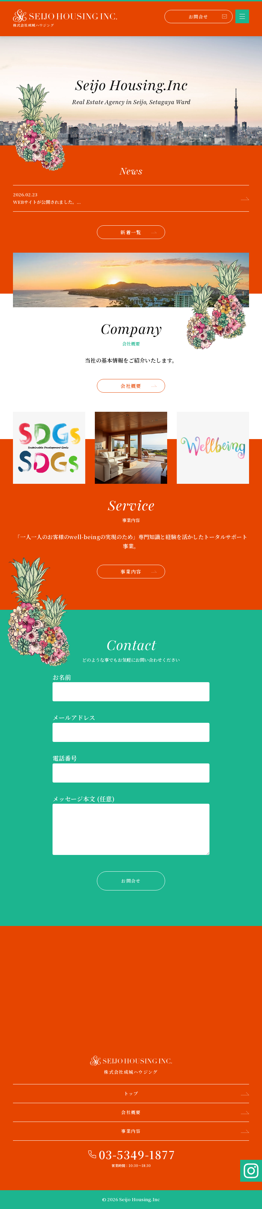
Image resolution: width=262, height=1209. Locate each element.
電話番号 (65, 758)
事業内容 (138, 571)
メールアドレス (74, 717)
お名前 (62, 677)
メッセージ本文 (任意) (84, 798)
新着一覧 (138, 232)
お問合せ (208, 16)
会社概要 (138, 385)
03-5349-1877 (137, 1154)
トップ (186, 1093)
